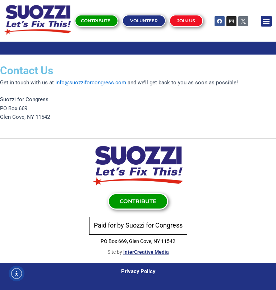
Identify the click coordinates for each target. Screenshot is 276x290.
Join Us (186, 20)
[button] (266, 21)
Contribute (95, 20)
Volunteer (143, 20)
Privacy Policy (138, 271)
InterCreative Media (146, 252)
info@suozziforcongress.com (90, 82)
